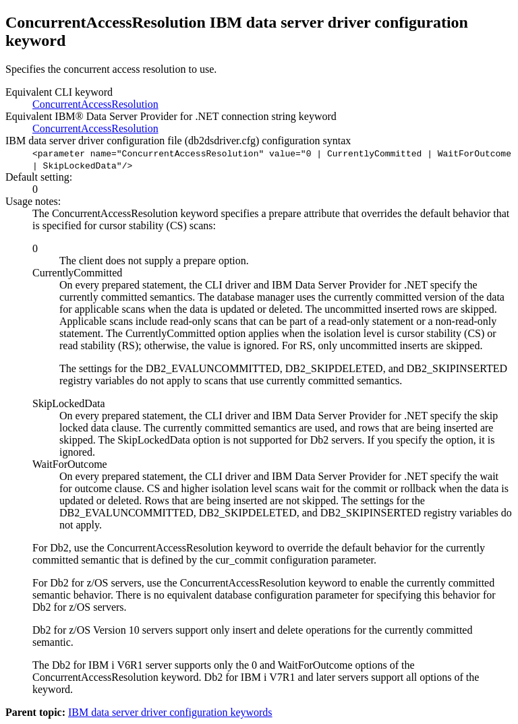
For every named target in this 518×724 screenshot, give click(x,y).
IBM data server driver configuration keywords (170, 712)
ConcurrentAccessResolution (95, 104)
